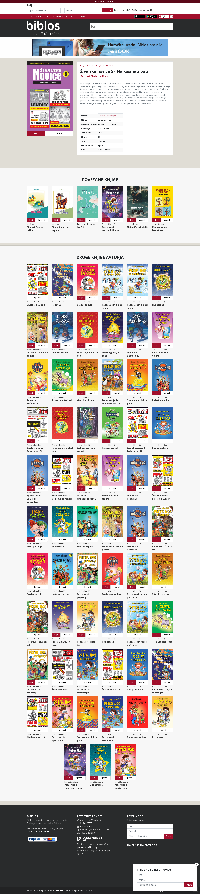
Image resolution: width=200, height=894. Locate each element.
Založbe (39, 17)
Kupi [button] (36, 133)
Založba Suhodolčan (107, 115)
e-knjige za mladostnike (105, 66)
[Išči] (131, 26)
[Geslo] (81, 10)
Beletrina (59, 890)
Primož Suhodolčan (94, 76)
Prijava (169, 836)
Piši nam (82, 17)
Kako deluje (73, 17)
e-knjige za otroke (87, 66)
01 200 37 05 (86, 823)
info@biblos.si (87, 826)
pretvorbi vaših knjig (87, 847)
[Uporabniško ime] (44, 10)
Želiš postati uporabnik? (142, 10)
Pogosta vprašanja (59, 17)
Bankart (45, 831)
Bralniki (47, 17)
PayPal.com (32, 831)
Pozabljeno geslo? (122, 10)
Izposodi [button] (59, 133)
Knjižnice (31, 17)
